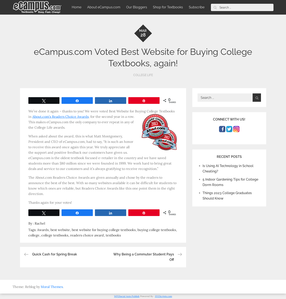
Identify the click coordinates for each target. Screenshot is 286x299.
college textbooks (54, 235)
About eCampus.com (103, 7)
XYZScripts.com (163, 296)
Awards (43, 230)
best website (60, 230)
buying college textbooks (156, 230)
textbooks (113, 235)
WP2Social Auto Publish (127, 296)
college (33, 235)
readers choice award (87, 235)
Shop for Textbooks (168, 7)
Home (76, 7)
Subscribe (196, 7)
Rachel (40, 223)
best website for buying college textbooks (104, 230)
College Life (143, 75)
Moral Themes (52, 287)
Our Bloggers (136, 7)
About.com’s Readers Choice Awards (60, 116)
